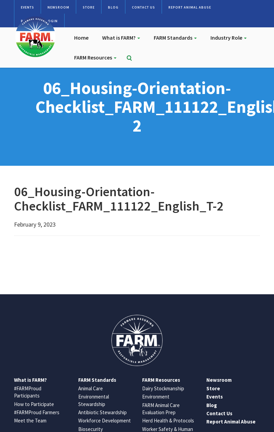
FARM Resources (95, 57)
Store (89, 7)
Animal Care (90, 388)
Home (81, 37)
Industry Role (228, 37)
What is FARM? (121, 37)
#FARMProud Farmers (36, 412)
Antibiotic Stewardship (102, 412)
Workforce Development (104, 420)
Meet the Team (30, 420)
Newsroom (58, 7)
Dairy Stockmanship (163, 388)
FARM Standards (175, 37)
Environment (155, 396)
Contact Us (143, 7)
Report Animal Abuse (189, 7)
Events (27, 7)
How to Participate (34, 404)
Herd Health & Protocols (168, 420)
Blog (113, 7)
